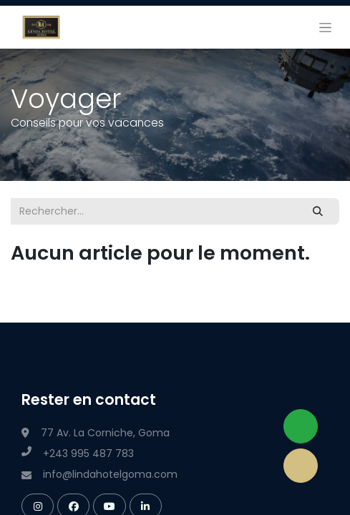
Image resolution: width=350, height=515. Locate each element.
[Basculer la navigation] (325, 27)
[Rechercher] (318, 211)
